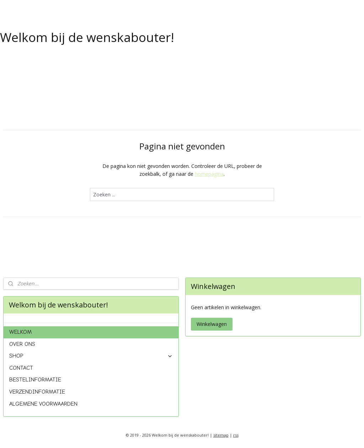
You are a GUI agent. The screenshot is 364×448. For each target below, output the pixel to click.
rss (236, 435)
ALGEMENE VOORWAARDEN (43, 404)
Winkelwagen (212, 324)
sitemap (221, 435)
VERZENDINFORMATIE (37, 392)
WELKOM (20, 332)
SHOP (91, 356)
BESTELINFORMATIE (35, 379)
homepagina (209, 173)
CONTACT (21, 368)
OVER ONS (22, 344)
